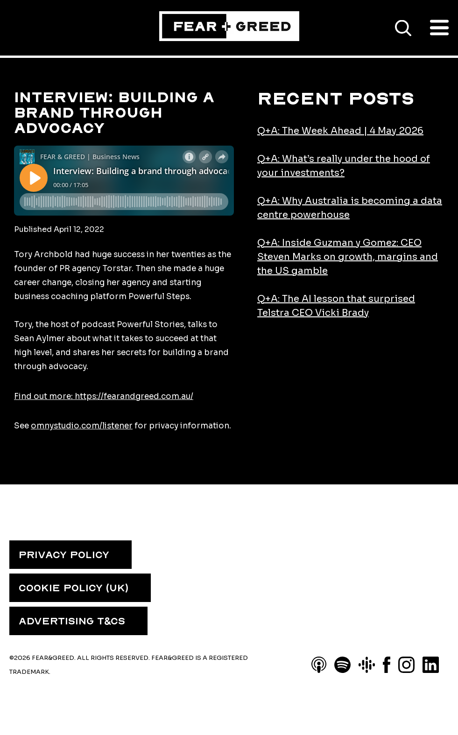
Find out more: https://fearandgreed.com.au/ (103, 396)
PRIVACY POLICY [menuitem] (64, 555)
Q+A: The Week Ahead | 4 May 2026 (340, 131)
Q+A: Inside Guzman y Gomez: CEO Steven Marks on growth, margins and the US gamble (347, 257)
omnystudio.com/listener (82, 426)
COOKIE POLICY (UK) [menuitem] (73, 588)
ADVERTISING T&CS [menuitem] (72, 621)
